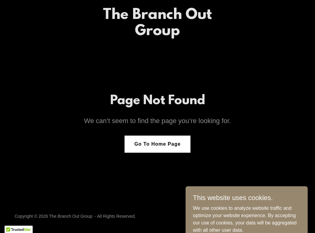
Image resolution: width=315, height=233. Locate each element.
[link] (157, 33)
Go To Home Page (157, 144)
